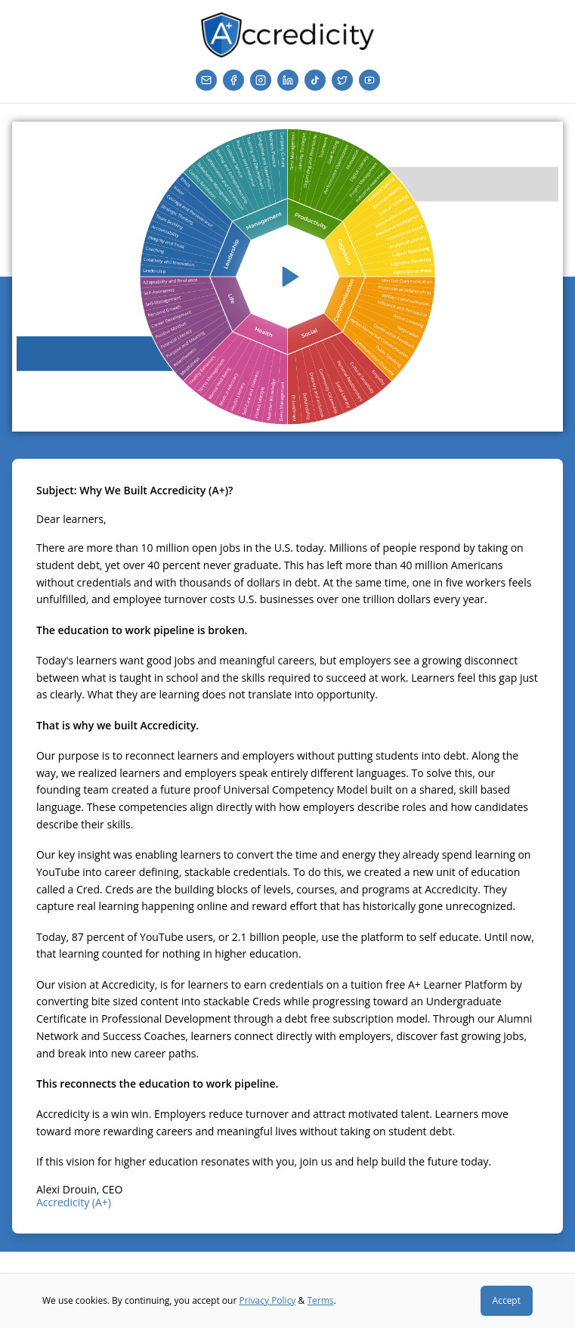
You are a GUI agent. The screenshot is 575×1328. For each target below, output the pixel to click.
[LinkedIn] (287, 80)
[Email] (206, 80)
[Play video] (287, 276)
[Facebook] (233, 80)
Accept (507, 1300)
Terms (320, 1300)
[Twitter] (342, 80)
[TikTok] (315, 80)
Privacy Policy (267, 1300)
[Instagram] (260, 80)
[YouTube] (369, 80)
